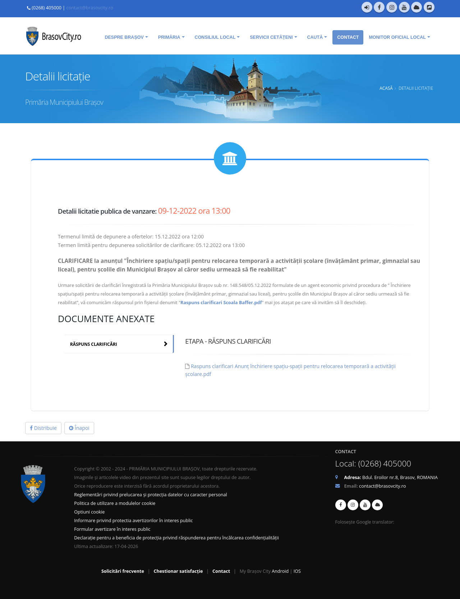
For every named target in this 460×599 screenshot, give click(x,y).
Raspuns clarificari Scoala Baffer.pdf (221, 303)
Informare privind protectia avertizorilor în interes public (133, 520)
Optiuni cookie (89, 512)
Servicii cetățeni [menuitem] (271, 37)
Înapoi (79, 427)
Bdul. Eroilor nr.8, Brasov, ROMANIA (391, 477)
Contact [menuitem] (348, 37)
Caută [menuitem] (315, 37)
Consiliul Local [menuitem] (215, 37)
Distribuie (43, 427)
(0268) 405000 (46, 8)
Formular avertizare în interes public (112, 529)
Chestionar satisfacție (178, 571)
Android (280, 571)
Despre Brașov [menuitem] (124, 37)
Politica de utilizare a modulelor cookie (114, 503)
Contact (221, 571)
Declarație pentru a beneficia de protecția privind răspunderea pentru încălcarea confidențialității (176, 538)
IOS (297, 571)
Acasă (386, 88)
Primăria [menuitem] (169, 37)
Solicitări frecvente (122, 571)
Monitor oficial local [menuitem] (397, 37)
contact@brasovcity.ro (89, 8)
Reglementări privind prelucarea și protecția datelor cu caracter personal (150, 495)
